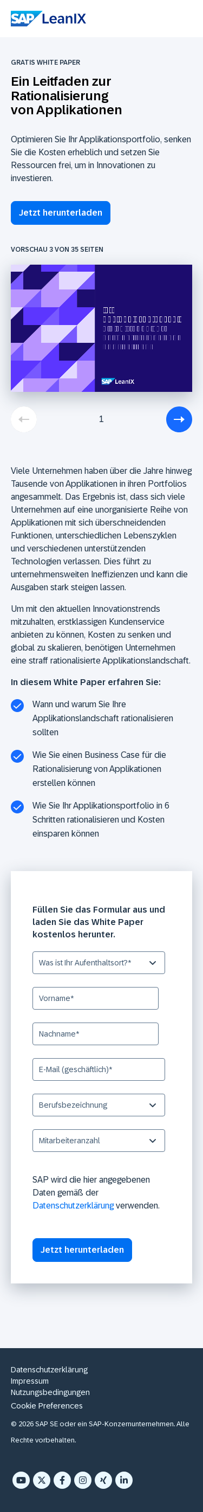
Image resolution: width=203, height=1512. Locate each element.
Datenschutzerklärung (73, 1205)
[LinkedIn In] (124, 1480)
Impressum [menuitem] (30, 1381)
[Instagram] (82, 1480)
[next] (179, 419)
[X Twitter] (41, 1480)
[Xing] (103, 1480)
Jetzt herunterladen (60, 212)
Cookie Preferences (47, 1405)
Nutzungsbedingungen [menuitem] (50, 1392)
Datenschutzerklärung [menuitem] (49, 1369)
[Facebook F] (62, 1480)
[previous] (24, 419)
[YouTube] (21, 1480)
